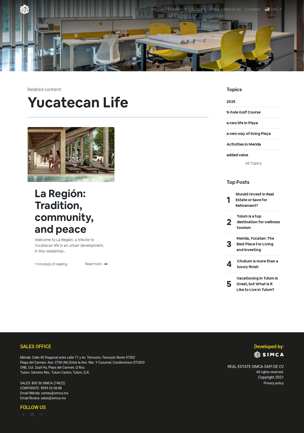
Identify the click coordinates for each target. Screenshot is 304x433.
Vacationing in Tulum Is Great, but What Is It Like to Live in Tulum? (257, 284)
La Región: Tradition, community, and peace (64, 211)
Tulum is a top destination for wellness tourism (258, 222)
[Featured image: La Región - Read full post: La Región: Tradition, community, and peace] (71, 154)
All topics (253, 163)
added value (237, 154)
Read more (96, 264)
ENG (272, 9)
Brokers (198, 9)
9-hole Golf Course (244, 112)
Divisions (176, 9)
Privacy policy (274, 383)
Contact (253, 9)
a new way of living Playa (249, 133)
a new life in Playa (242, 122)
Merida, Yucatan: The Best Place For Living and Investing (255, 244)
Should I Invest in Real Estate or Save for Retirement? (255, 200)
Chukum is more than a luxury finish (257, 264)
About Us (232, 9)
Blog (214, 9)
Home (157, 9)
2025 (231, 101)
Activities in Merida (244, 144)
